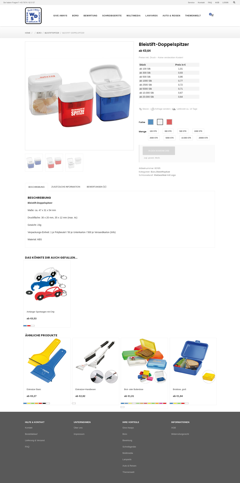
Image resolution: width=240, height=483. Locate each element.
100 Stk (153, 131)
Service (191, 3)
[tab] (36, 187)
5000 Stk (170, 138)
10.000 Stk (186, 138)
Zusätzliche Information (65, 186)
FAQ (210, 3)
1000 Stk (198, 131)
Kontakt (201, 3)
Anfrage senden (162, 109)
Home (27, 33)
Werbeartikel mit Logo (165, 175)
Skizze (145, 109)
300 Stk (168, 131)
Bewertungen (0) (96, 186)
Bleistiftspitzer (52, 33)
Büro (39, 33)
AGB (217, 3)
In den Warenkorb (158, 150)
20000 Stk (203, 138)
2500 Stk (154, 138)
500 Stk (182, 131)
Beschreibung (36, 187)
